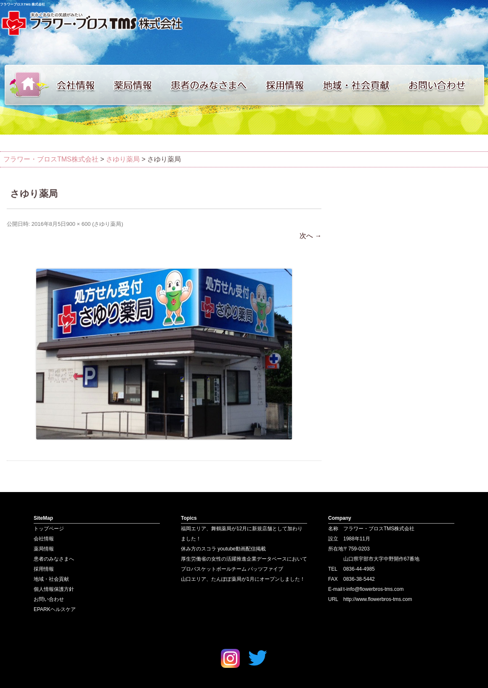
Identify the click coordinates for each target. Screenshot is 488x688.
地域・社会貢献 (362, 85)
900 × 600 (78, 224)
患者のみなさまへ (212, 85)
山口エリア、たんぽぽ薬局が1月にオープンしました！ (243, 579)
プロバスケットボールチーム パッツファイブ (232, 569)
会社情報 (79, 85)
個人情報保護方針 (54, 589)
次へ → (310, 235)
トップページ (25, 85)
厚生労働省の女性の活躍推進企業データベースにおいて (244, 559)
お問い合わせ (446, 85)
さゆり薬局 (107, 224)
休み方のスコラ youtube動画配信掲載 (223, 549)
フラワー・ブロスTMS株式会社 (50, 159)
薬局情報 (136, 85)
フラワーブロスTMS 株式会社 (22, 4)
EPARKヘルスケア (55, 609)
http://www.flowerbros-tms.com (377, 599)
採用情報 (290, 85)
